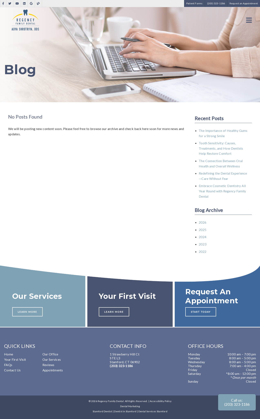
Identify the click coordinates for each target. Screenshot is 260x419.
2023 (202, 244)
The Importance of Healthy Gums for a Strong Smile (223, 133)
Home (8, 354)
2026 (202, 222)
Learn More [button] (27, 311)
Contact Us (12, 370)
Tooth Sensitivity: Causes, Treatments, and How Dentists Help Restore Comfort (221, 148)
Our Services (51, 359)
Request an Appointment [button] (244, 3)
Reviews (48, 365)
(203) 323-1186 (121, 366)
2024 (202, 237)
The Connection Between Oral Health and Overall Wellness (221, 163)
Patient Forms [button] (194, 3)
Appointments (52, 370)
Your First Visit (15, 359)
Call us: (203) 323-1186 (237, 402)
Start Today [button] (201, 311)
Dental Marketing (130, 406)
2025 (202, 230)
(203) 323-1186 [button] (216, 3)
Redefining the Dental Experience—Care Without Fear (223, 175)
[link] (3, 3)
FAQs (8, 365)
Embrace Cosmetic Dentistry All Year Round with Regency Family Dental (222, 191)
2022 (202, 251)
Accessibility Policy (161, 401)
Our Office (50, 354)
